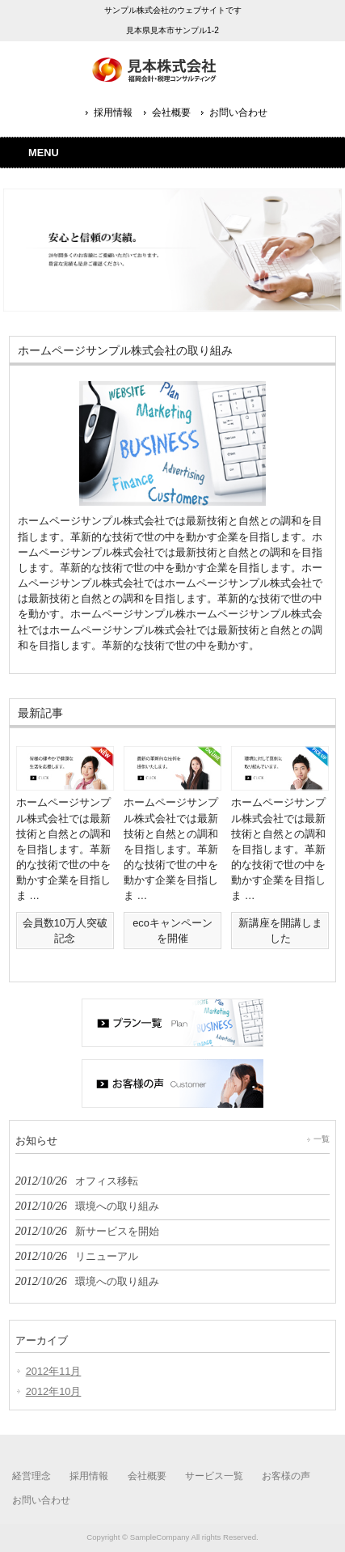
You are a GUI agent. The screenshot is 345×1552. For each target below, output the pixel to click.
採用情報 (113, 112)
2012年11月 (54, 1371)
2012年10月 (54, 1391)
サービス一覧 (214, 1476)
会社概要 (171, 112)
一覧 (321, 1138)
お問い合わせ (238, 112)
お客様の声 (286, 1476)
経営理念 (31, 1476)
